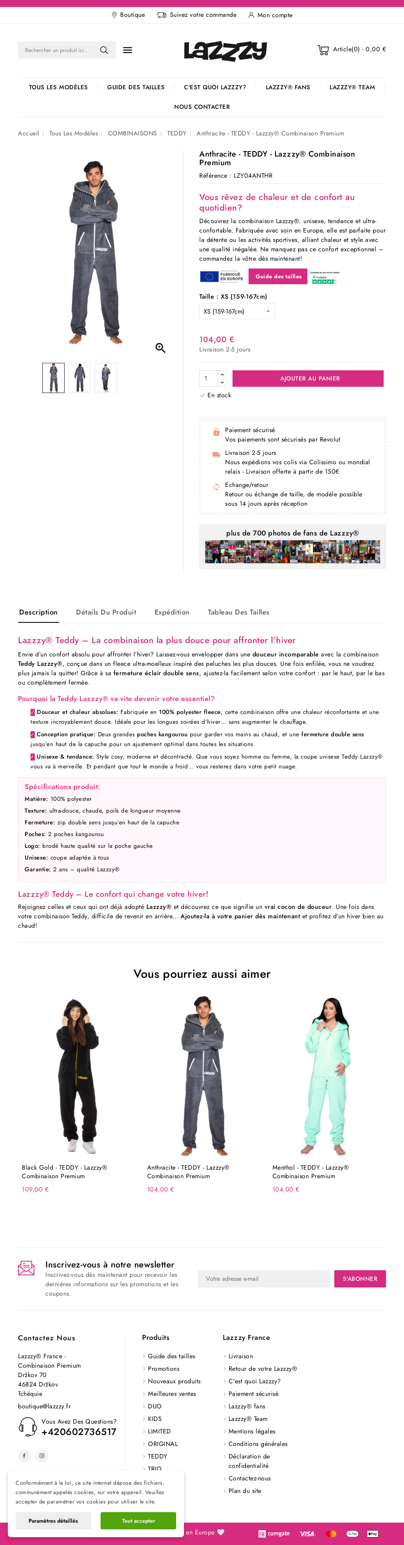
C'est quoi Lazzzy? (215, 87)
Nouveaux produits (174, 1381)
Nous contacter (202, 107)
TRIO (155, 1468)
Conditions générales (258, 1443)
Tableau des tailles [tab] (239, 612)
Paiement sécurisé (254, 1393)
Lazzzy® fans (288, 87)
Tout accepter (138, 1521)
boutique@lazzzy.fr (44, 1406)
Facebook (24, 1455)
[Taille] (237, 311)
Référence (213, 175)
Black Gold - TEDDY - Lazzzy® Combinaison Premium (64, 1172)
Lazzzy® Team (352, 87)
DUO (155, 1406)
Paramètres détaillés (53, 1521)
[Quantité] (208, 378)
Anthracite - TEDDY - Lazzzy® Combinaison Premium (188, 1172)
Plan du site (245, 1490)
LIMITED (159, 1431)
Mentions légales (252, 1431)
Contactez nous (47, 1338)
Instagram (42, 1455)
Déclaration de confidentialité (249, 1461)
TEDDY (158, 1456)
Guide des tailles (136, 87)
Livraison (241, 1356)
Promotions (163, 1368)
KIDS (155, 1418)
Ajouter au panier (309, 378)
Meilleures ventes (172, 1393)
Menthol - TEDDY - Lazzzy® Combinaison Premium (310, 1172)
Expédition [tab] (172, 612)
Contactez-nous (250, 1478)
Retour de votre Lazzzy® (263, 1368)
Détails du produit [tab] (106, 612)
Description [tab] (38, 612)
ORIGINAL (163, 1443)
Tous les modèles (58, 87)
